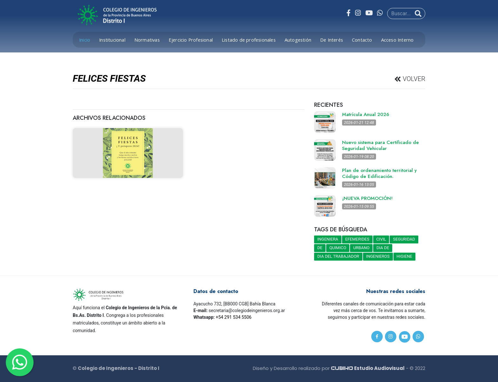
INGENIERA (327, 239)
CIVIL (381, 239)
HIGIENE (404, 256)
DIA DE (382, 247)
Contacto (362, 40)
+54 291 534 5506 (234, 317)
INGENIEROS (378, 256)
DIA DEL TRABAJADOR (338, 256)
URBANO (361, 247)
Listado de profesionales (249, 40)
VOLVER (413, 79)
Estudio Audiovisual (368, 368)
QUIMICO (337, 247)
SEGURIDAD (404, 239)
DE (319, 247)
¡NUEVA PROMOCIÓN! (367, 198)
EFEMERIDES (357, 239)
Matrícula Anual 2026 (365, 114)
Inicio (84, 40)
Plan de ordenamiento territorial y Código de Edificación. (379, 173)
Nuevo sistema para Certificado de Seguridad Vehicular (380, 145)
